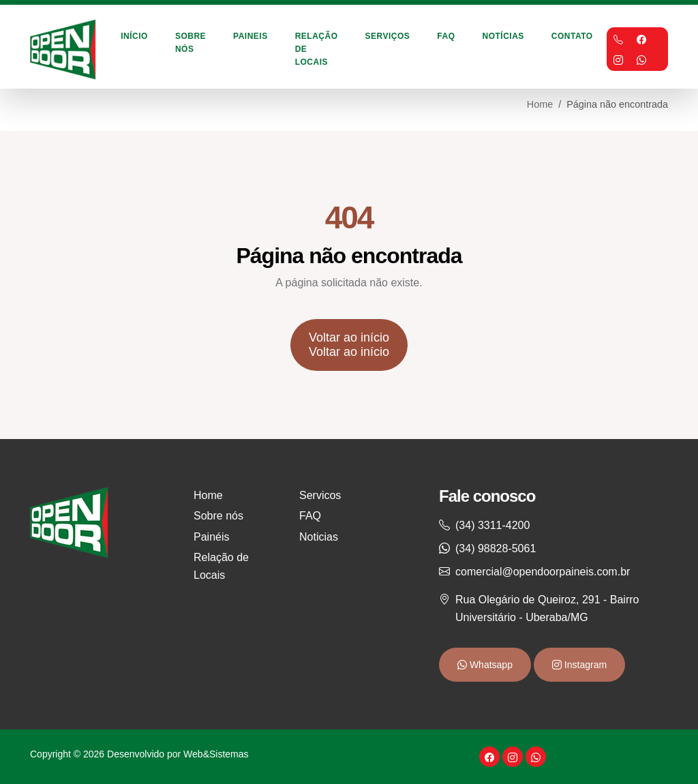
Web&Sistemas (215, 754)
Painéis (211, 537)
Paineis (250, 36)
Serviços (387, 36)
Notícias (503, 36)
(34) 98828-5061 (495, 548)
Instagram (584, 664)
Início (134, 36)
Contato (572, 36)
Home (540, 104)
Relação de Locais (316, 49)
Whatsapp (490, 664)
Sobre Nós (190, 42)
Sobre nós (218, 516)
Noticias (318, 537)
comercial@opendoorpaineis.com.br (542, 571)
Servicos (320, 495)
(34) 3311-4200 (492, 525)
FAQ (446, 36)
